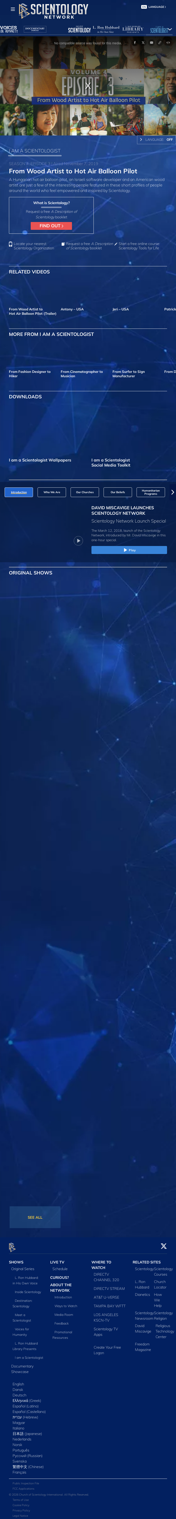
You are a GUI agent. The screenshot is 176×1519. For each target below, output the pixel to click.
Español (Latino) (26, 1403)
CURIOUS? (59, 1274)
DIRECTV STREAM (109, 1285)
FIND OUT (51, 225)
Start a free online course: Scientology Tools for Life (139, 246)
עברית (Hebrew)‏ (25, 1414)
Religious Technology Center (165, 1328)
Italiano (18, 1425)
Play (129, 550)
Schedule (60, 1266)
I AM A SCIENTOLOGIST (34, 151)
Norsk (17, 1442)
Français (19, 1469)
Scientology (144, 1266)
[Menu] (12, 9)
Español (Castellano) (29, 1408)
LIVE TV (57, 1259)
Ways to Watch (66, 1303)
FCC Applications (23, 1486)
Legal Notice (20, 1513)
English (18, 1381)
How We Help (158, 1297)
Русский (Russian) (28, 1453)
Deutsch (19, 1392)
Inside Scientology (28, 1289)
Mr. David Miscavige (141, 535)
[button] (173, 492)
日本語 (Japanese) (27, 1431)
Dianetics (142, 1291)
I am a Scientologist (29, 1355)
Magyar (19, 1420)
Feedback (62, 1321)
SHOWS (16, 1259)
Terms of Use (21, 1497)
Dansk (18, 1386)
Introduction (63, 1294)
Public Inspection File (26, 1480)
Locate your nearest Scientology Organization (34, 246)
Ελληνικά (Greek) (27, 1397)
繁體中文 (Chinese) (28, 1464)
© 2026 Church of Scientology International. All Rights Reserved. (49, 1492)
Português (21, 1447)
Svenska (20, 1458)
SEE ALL (35, 1217)
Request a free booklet (89, 246)
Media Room (64, 1312)
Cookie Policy (21, 1502)
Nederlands (22, 1436)
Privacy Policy (21, 1508)
